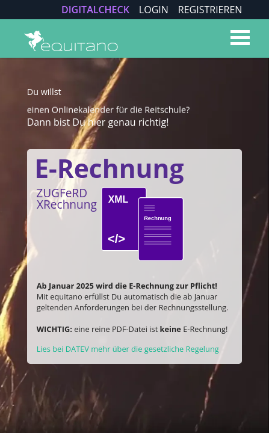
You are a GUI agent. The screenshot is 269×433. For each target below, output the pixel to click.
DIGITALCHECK (95, 10)
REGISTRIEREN (210, 10)
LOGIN (154, 10)
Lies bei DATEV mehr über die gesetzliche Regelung (128, 349)
